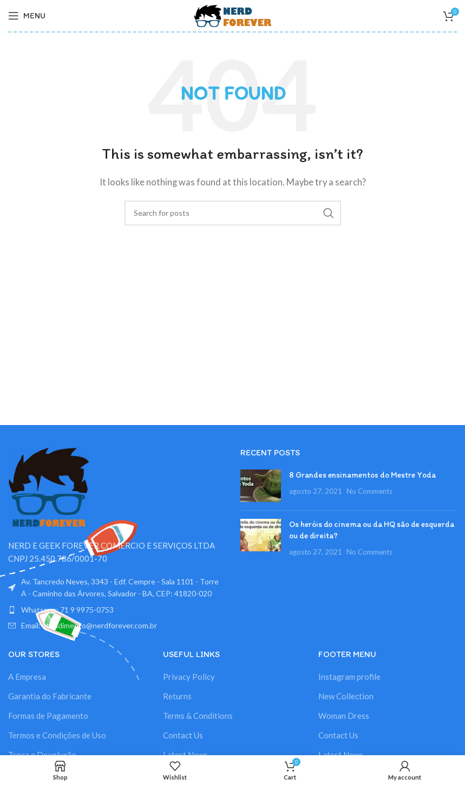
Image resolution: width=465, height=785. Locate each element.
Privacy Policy (189, 676)
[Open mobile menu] (27, 16)
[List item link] (116, 610)
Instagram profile (349, 676)
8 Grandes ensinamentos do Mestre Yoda (362, 475)
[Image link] (48, 486)
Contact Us (183, 735)
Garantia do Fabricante (49, 696)
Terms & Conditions (198, 715)
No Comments (369, 491)
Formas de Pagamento (48, 715)
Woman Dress (343, 715)
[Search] (233, 213)
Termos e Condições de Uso (57, 735)
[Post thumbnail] (260, 485)
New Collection (346, 696)
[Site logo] (232, 15)
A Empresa (27, 676)
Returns (177, 696)
